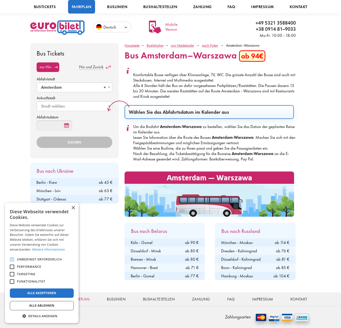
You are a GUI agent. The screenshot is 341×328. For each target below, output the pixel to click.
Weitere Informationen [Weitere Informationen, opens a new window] (48, 249)
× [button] (73, 208)
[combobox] (74, 87)
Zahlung (202, 6)
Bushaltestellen (160, 6)
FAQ (231, 6)
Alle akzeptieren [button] (41, 293)
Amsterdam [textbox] (73, 87)
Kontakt (298, 6)
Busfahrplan (155, 45)
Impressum (262, 6)
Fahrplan (81, 6)
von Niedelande (182, 45)
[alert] (42, 263)
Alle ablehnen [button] (41, 305)
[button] (42, 316)
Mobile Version (171, 27)
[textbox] (75, 106)
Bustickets (45, 6)
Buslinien (117, 6)
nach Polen (210, 45)
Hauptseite (132, 45)
